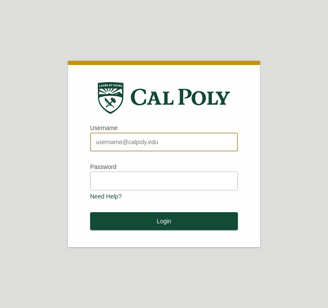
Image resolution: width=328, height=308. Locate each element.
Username (104, 127)
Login (164, 221)
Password (103, 166)
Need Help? (106, 196)
